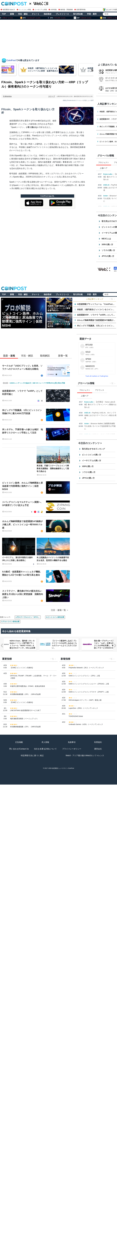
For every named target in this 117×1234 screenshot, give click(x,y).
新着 (12, 14)
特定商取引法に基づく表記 (32, 755)
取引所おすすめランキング (93, 449)
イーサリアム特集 (40, 9)
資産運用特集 (80, 9)
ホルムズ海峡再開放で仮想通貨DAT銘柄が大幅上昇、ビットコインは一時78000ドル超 (22, 524)
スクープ (51, 96)
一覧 (111, 383)
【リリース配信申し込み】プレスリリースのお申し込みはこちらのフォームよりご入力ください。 (64, 644)
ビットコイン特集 (24, 9)
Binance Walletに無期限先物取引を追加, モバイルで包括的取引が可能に (100, 426)
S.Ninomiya (7, 96)
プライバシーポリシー (71, 749)
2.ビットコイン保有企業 (55, 617)
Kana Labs (107, 174)
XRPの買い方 (88, 466)
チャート (35, 14)
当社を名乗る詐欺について (45, 749)
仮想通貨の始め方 (8, 9)
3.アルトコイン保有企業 (10, 621)
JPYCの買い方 (88, 478)
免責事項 (72, 742)
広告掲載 (19, 742)
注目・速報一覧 (58, 610)
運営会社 (98, 749)
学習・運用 (92, 14)
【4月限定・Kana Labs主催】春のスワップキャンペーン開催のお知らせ (100, 404)
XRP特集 (53, 9)
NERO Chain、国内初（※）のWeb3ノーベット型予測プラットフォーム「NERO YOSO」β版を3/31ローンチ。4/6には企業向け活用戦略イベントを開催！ (22, 645)
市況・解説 (23, 14)
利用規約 (98, 742)
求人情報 (45, 742)
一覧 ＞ (112, 299)
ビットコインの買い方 (91, 455)
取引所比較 (78, 14)
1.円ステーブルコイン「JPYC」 (28, 617)
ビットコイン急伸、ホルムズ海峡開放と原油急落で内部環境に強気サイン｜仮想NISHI (22, 486)
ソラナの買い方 (88, 472)
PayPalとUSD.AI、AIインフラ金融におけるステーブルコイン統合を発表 (100, 415)
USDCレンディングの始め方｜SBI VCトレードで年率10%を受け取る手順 (37, 383)
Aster (105, 196)
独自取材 (47, 14)
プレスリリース (62, 14)
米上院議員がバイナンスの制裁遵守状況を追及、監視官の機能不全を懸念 (53, 559)
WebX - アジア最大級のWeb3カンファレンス (85, 755)
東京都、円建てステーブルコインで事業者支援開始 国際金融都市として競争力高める (53, 468)
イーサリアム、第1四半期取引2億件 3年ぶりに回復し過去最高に (18, 559)
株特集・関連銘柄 (65, 9)
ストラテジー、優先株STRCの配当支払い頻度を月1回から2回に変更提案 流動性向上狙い (22, 594)
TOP (4, 14)
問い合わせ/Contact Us (19, 749)
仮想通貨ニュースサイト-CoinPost (63, 768)
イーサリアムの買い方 (91, 461)
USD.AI (106, 185)
